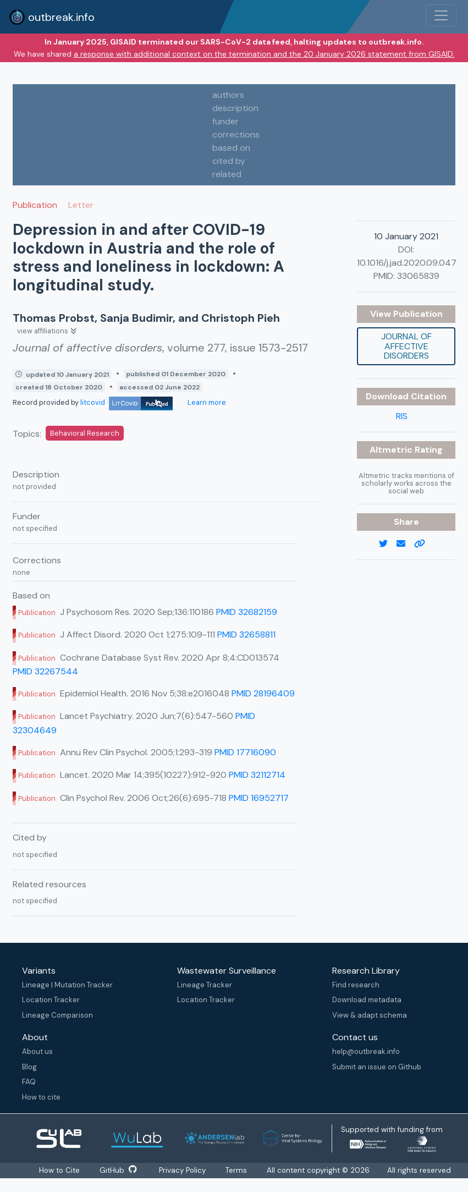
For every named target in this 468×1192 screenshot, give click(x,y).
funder (225, 121)
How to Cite (60, 1170)
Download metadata (366, 999)
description (235, 108)
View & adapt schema (369, 1015)
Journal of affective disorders (406, 346)
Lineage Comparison (57, 1015)
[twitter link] (388, 544)
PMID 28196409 (263, 693)
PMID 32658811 (246, 634)
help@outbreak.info (366, 1051)
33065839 (418, 276)
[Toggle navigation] (441, 15)
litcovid (126, 402)
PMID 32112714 (257, 775)
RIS (402, 416)
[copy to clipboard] (424, 544)
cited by (228, 161)
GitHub (118, 1170)
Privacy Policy (183, 1170)
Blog (29, 1067)
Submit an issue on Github (376, 1067)
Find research (355, 985)
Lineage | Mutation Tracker (67, 985)
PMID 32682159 (246, 612)
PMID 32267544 (45, 671)
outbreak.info (52, 17)
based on (231, 147)
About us (37, 1051)
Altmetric (392, 449)
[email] (405, 544)
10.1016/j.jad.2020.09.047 (406, 262)
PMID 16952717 (259, 798)
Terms (237, 1170)
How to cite (41, 1097)
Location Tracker (51, 999)
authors (228, 95)
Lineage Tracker (204, 985)
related (226, 174)
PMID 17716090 (245, 752)
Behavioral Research (84, 433)
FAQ (29, 1081)
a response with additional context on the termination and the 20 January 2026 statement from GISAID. (264, 54)
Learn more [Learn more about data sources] (206, 402)
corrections (236, 134)
